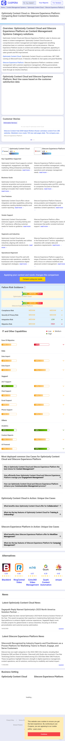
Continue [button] (44, 734)
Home (3, 7)
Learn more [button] (37, 729)
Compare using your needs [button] (32, 279)
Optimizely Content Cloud (36, 7)
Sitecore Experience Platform (54, 7)
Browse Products (18, 725)
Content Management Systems (16, 7)
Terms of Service (23, 720)
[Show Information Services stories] (31, 139)
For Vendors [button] (57, 3)
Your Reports (43, 3)
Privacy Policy (10, 720)
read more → (27, 170)
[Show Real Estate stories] (32, 139)
